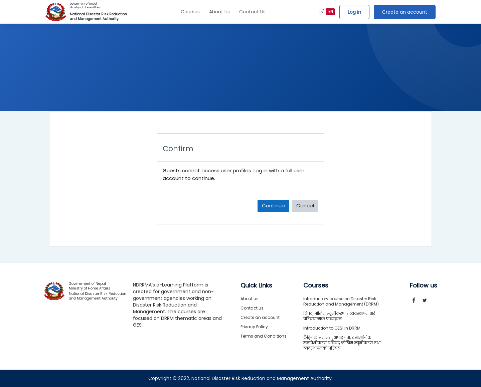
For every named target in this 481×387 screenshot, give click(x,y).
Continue (273, 205)
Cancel (305, 205)
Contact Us (252, 11)
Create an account (404, 12)
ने (322, 11)
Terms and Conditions (263, 336)
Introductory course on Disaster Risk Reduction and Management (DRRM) (341, 301)
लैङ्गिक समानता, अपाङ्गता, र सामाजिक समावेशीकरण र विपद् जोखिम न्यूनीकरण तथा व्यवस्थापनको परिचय (341, 343)
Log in (354, 12)
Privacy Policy (254, 327)
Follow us (423, 285)
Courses (190, 11)
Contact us (252, 308)
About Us (219, 11)
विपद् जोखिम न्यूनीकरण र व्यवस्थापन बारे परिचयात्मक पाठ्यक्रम (339, 316)
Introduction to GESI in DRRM (331, 328)
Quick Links (256, 285)
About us (249, 299)
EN (330, 11)
